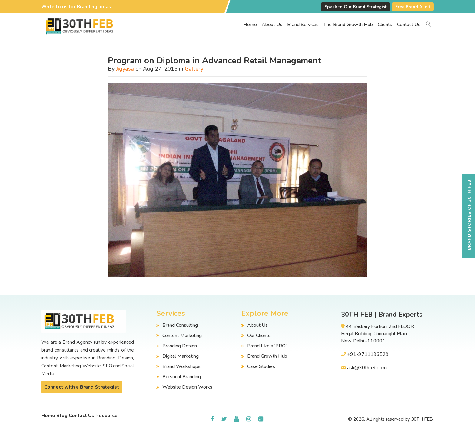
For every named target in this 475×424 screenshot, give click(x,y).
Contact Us (408, 24)
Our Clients (259, 335)
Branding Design (179, 345)
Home (250, 24)
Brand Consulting (180, 325)
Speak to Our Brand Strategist (355, 7)
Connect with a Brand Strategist (81, 387)
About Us (272, 24)
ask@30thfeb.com (367, 367)
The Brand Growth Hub (348, 24)
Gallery (194, 68)
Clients (385, 24)
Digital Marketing (180, 356)
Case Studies (261, 366)
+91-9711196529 (368, 354)
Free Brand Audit (412, 7)
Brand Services (303, 24)
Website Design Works (187, 387)
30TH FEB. (422, 419)
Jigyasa (125, 68)
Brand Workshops (181, 366)
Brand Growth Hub (267, 356)
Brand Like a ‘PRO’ (267, 345)
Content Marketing (182, 335)
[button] (428, 24)
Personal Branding (181, 376)
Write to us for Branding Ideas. (76, 6)
